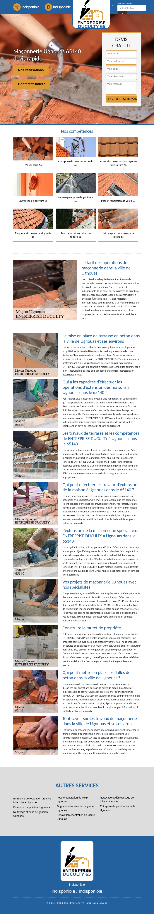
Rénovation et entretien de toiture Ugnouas (76, 817)
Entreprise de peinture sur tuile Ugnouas (117, 808)
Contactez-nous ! (31, 84)
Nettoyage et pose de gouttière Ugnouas (31, 814)
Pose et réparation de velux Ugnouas (72, 799)
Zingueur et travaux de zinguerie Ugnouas (75, 808)
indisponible (26, 7)
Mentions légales (97, 903)
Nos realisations (31, 70)
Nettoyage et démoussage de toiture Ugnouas (117, 799)
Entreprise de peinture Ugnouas (31, 807)
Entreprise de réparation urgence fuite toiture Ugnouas (32, 800)
